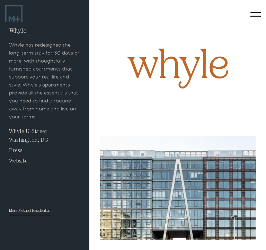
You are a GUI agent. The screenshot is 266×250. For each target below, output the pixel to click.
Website (18, 161)
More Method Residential (30, 211)
